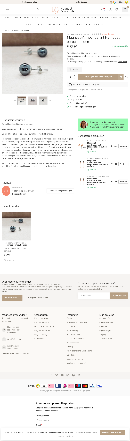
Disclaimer (71, 326)
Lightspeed (86, 391)
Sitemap (70, 347)
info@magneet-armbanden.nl (13, 347)
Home (8, 18)
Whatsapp (94, 127)
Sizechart (70, 355)
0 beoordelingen (108, 34)
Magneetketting (35, 24)
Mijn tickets (103, 326)
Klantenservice (95, 24)
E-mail (39, 425)
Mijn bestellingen (106, 322)
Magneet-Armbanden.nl (78, 34)
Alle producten (105, 339)
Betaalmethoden (73, 335)
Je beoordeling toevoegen (60, 191)
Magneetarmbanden (25, 18)
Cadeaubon (54, 24)
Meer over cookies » (65, 436)
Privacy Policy (72, 330)
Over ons (70, 318)
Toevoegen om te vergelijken (77, 90)
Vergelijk (10, 260)
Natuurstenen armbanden (82, 18)
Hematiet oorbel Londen (20, 30)
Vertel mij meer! (73, 24)
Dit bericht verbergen (112, 432)
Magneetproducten (52, 18)
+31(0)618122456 (14, 339)
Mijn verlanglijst (105, 330)
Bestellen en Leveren (75, 359)
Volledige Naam (42, 416)
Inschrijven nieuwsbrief (76, 363)
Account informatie (107, 318)
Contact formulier (115, 127)
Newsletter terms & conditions (79, 351)
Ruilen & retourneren (75, 339)
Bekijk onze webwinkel (38, 298)
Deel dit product (97, 90)
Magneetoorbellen (111, 18)
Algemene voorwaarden (77, 322)
